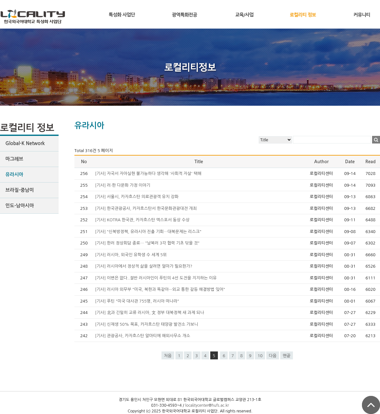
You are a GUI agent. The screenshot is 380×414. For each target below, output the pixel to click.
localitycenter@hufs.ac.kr (207, 405)
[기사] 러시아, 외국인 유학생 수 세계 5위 (131, 255)
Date (350, 161)
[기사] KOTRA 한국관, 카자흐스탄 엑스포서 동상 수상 (142, 220)
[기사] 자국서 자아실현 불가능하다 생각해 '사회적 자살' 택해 (148, 173)
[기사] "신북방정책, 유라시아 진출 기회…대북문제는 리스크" (148, 232)
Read (370, 161)
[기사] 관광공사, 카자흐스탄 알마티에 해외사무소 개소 (142, 336)
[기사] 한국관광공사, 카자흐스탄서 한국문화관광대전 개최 (146, 208)
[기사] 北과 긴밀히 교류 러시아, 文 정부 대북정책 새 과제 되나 (149, 312)
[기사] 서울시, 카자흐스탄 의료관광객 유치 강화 (137, 197)
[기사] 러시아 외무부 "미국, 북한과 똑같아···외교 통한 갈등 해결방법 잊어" (160, 289)
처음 (168, 356)
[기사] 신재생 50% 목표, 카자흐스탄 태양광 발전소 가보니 (146, 324)
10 (260, 356)
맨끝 (286, 356)
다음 (272, 356)
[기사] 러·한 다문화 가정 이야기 (122, 185)
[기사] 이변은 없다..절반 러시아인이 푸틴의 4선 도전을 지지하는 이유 (156, 278)
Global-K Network (25, 143)
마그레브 (14, 159)
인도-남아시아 (19, 205)
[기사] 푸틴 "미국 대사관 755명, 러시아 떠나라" (137, 301)
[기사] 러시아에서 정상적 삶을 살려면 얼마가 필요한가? (143, 266)
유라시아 (14, 174)
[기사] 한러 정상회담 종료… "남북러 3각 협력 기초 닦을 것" (147, 243)
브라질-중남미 (19, 190)
